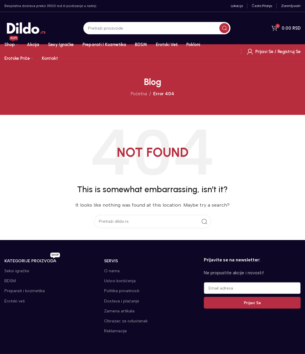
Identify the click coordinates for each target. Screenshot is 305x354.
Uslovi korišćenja (120, 280)
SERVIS (111, 260)
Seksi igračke (16, 270)
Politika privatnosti (121, 290)
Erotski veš (14, 301)
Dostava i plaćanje (121, 301)
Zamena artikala (119, 311)
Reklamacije (115, 331)
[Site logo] (26, 27)
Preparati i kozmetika (24, 290)
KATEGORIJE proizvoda (32, 259)
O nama (112, 270)
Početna (139, 93)
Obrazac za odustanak (126, 321)
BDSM (10, 280)
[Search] (156, 28)
